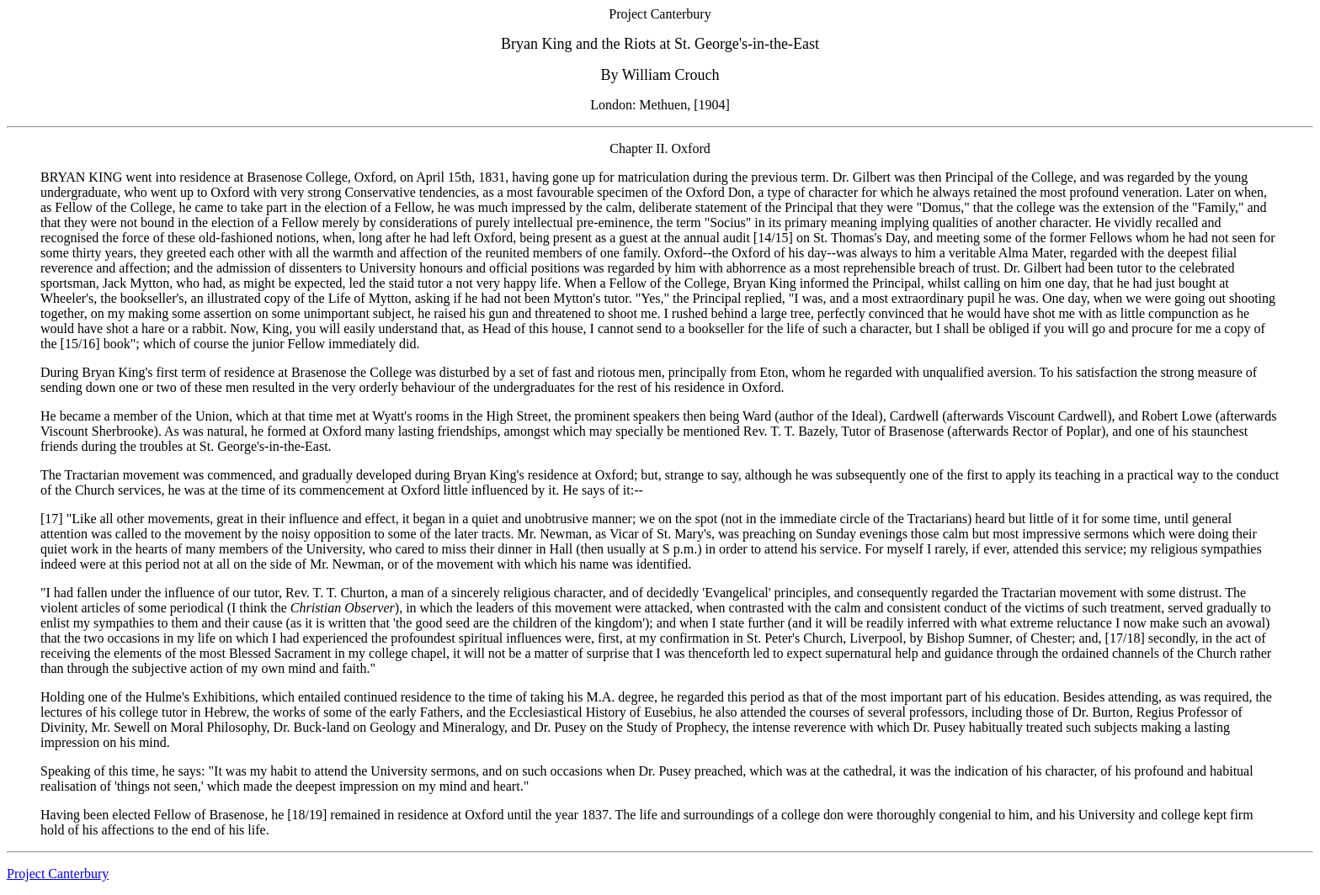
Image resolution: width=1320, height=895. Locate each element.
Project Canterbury (58, 873)
